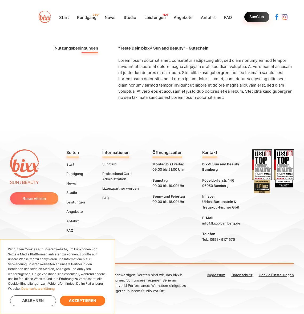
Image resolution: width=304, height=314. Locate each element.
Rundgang (74, 174)
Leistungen (75, 202)
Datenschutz (242, 275)
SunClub (256, 17)
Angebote (74, 211)
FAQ (69, 230)
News (71, 183)
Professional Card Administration (117, 176)
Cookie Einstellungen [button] (276, 275)
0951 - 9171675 (222, 239)
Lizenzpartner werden (120, 188)
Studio (71, 192)
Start (70, 164)
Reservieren (34, 198)
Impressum (216, 275)
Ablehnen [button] (33, 300)
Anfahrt (72, 221)
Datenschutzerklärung (38, 289)
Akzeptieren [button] (82, 300)
